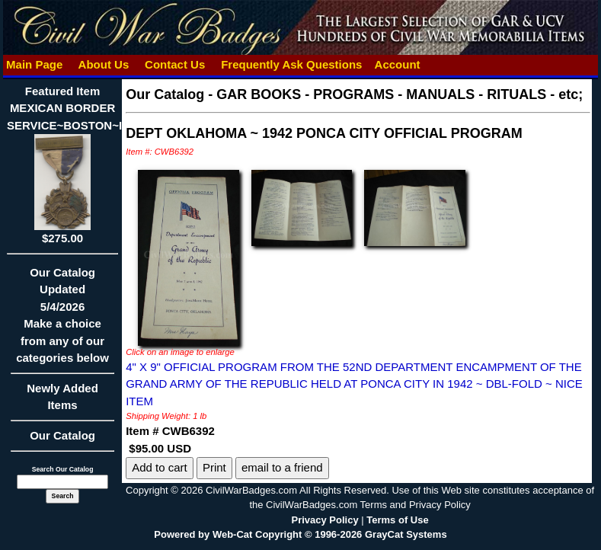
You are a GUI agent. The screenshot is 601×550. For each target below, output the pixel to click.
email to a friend (282, 467)
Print (214, 467)
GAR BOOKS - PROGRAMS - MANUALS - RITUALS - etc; (399, 94)
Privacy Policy (325, 520)
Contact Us (175, 64)
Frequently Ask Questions (292, 64)
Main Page (34, 64)
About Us (103, 64)
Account (397, 64)
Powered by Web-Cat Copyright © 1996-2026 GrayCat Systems (300, 534)
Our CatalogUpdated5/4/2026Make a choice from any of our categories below (62, 320)
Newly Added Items (62, 402)
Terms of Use (397, 520)
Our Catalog (62, 435)
